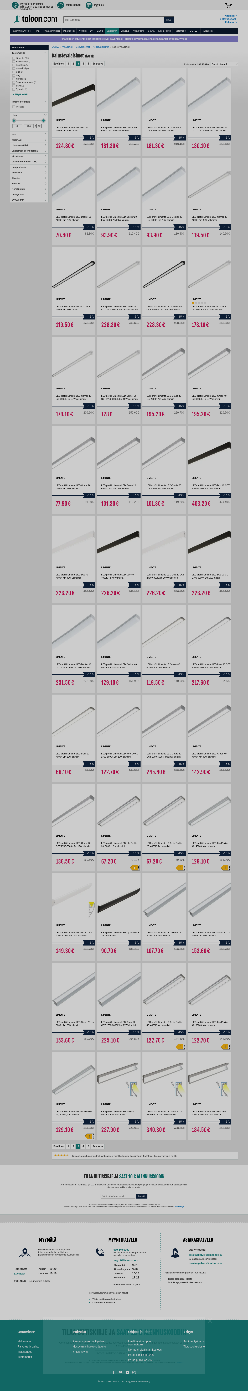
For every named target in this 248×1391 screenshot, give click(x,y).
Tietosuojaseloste (194, 1346)
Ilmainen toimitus (29, 101)
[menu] (124, 31)
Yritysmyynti (80, 1351)
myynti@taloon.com (125, 1260)
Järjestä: (203, 64)
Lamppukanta (29, 167)
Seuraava (97, 63)
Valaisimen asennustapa (29, 150)
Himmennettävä (29, 145)
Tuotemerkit (180, 31)
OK (39, 126)
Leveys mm (29, 194)
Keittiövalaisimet (101, 47)
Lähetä (141, 1196)
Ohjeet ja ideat (140, 1332)
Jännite (29, 178)
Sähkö (100, 31)
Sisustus (125, 31)
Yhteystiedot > (228, 19)
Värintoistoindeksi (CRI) (29, 161)
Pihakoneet (69, 31)
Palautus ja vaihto (28, 1346)
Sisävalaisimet (82, 47)
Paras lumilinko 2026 (141, 1354)
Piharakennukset (51, 31)
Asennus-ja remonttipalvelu (89, 1341)
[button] (20, 93)
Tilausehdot (25, 1351)
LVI (91, 31)
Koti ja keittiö (164, 31)
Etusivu (55, 47)
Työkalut (82, 31)
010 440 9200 (121, 1249)
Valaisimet (112, 31)
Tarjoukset (207, 31)
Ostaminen (26, 1332)
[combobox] (113, 19)
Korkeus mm (29, 189)
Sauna (151, 31)
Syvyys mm (29, 199)
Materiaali (29, 140)
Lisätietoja (179, 1207)
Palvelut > (231, 22)
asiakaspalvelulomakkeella (205, 1254)
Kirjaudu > (231, 15)
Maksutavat (25, 1341)
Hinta (29, 115)
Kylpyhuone (138, 31)
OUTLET (194, 31)
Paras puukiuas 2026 (141, 1360)
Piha (37, 31)
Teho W (29, 183)
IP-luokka (29, 172)
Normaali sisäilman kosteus (145, 1349)
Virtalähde (29, 156)
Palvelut (79, 1332)
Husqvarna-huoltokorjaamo (89, 1346)
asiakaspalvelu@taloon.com (206, 1263)
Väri (29, 134)
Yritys (188, 1332)
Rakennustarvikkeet (21, 31)
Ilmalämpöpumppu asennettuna (139, 1343)
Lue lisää (19, 1273)
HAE (168, 20)
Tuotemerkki (29, 53)
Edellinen (58, 63)
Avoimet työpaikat (194, 1341)
